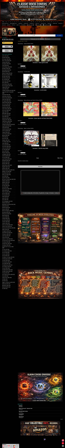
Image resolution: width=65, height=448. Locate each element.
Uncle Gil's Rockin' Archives (23, 411)
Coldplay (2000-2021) (5, 87)
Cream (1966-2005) (5, 88)
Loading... (40, 343)
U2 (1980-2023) (4, 279)
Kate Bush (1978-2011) (6, 152)
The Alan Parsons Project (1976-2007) (8, 240)
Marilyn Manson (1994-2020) (7, 165)
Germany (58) (26, 23)
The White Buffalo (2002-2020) (7, 269)
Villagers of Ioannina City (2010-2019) (8, 282)
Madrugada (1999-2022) (6, 160)
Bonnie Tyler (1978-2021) (6, 81)
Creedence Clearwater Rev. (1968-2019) (8, 90)
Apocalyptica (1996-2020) (6, 63)
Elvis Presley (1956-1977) (6, 115)
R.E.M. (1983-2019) (5, 199)
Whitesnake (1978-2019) (6, 283)
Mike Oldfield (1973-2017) (6, 173)
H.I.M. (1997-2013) (5, 137)
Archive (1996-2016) (5, 65)
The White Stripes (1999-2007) (7, 271)
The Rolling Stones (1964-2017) (7, 265)
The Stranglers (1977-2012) (6, 266)
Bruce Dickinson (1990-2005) (7, 84)
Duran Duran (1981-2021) (6, 110)
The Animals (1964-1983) (6, 242)
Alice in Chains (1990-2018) (6, 60)
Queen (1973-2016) (5, 198)
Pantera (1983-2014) (5, 190)
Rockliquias (20, 405)
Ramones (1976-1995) (5, 209)
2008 (21, 124)
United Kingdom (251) (13, 23)
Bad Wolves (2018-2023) (6, 68)
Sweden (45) (55, 23)
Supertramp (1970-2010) (6, 235)
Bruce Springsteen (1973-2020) (7, 85)
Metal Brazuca (21, 416)
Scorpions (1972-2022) (6, 221)
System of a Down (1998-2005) (7, 238)
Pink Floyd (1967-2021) (6, 195)
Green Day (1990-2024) (6, 130)
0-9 (6, 21)
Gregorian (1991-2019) (6, 132)
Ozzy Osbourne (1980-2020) (7, 188)
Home (3, 21)
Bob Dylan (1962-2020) (6, 76)
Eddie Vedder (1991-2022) (6, 113)
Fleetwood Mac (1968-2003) (6, 119)
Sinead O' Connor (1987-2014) (7, 226)
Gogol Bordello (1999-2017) (6, 126)
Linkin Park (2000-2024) (6, 155)
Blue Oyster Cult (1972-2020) (7, 74)
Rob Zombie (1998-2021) (6, 212)
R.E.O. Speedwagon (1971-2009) (7, 201)
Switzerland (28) (43, 23)
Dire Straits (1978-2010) (6, 104)
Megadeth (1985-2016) (6, 166)
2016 (21, 67)
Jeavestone (24, 67)
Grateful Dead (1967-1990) (6, 129)
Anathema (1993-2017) (6, 62)
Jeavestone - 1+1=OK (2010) (24, 71)
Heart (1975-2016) (5, 138)
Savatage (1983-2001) (6, 218)
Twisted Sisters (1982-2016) (7, 277)
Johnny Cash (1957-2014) (6, 148)
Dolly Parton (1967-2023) (6, 107)
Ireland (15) (37, 23)
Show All (62, 419)
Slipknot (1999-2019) (5, 229)
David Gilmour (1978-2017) (6, 96)
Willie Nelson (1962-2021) (6, 285)
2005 (21, 154)
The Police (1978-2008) (6, 260)
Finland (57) (49, 23)
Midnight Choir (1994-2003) (6, 171)
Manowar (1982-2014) (5, 163)
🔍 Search (59, 35)
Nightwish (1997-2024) (6, 182)
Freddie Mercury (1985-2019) (7, 121)
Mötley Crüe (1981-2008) (6, 174)
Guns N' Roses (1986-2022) (6, 133)
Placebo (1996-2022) (5, 196)
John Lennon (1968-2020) (6, 146)
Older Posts (60, 158)
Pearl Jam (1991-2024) (6, 193)
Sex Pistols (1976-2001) (6, 220)
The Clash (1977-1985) (5, 249)
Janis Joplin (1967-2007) (6, 144)
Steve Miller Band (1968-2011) (7, 232)
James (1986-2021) (5, 143)
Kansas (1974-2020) (5, 151)
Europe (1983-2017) (5, 116)
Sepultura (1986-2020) (6, 223)
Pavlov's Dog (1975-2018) (6, 191)
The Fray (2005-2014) (5, 255)
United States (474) (5, 23)
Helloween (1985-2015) (6, 140)
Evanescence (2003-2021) (6, 118)
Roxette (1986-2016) (5, 215)
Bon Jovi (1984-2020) (5, 79)
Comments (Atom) (25, 160)
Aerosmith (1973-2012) (6, 57)
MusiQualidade (21, 414)
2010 (21, 96)
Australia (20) (32, 23)
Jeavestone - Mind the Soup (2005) (25, 128)
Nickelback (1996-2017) (6, 180)
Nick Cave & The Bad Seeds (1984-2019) (9, 179)
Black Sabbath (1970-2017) (6, 70)
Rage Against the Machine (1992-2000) (8, 204)
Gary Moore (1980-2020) (6, 122)
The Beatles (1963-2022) (6, 245)
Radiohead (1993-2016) (6, 202)
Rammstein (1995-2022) (6, 207)
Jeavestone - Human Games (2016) (25, 43)
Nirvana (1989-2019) (5, 184)
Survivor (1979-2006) (5, 237)
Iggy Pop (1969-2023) (5, 135)
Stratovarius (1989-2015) (6, 234)
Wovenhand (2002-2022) (6, 287)
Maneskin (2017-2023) (6, 162)
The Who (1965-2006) (5, 272)
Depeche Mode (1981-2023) (6, 102)
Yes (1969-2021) (4, 288)
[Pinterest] (63, 443)
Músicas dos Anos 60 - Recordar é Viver (25, 408)
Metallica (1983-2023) (5, 168)
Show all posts (47, 39)
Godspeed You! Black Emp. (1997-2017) (8, 124)
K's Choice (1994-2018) (6, 149)
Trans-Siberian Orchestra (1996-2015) (8, 274)
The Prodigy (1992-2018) (6, 263)
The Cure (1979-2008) (5, 252)
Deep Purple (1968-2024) (6, 99)
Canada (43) (20, 23)
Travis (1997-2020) (5, 276)
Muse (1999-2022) (5, 176)
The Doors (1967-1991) (5, 254)
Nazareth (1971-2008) (5, 177)
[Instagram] (63, 440)
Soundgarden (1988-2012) (6, 231)
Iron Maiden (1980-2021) (6, 141)
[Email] (63, 446)
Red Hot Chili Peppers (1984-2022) (8, 210)
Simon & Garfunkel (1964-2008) (7, 224)
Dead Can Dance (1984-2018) (7, 97)
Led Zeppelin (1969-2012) (6, 154)
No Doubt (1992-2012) (6, 185)
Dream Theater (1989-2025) (6, 108)
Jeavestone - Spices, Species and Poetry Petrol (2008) (30, 100)
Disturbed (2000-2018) (6, 105)
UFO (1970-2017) (5, 280)
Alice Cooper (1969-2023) (6, 59)
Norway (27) (60, 23)
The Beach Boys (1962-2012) (7, 243)
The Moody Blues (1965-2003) (7, 258)
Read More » (20, 64)
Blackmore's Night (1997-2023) (7, 73)
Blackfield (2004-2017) (6, 71)
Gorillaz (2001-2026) (5, 127)
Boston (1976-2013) (5, 82)
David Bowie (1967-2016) (6, 94)
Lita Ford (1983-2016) (5, 157)
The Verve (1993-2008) (6, 268)
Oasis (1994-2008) (5, 187)
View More (40, 166)
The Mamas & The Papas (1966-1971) (8, 257)
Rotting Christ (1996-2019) (6, 213)
